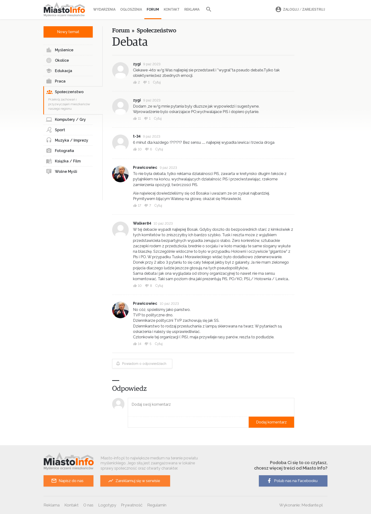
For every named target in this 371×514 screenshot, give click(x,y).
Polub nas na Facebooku (292, 480)
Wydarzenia (104, 9)
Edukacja (59, 70)
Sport (55, 130)
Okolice (57, 60)
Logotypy (107, 505)
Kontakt (172, 9)
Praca (56, 81)
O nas (88, 505)
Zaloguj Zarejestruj (299, 9)
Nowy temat (68, 32)
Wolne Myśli (61, 171)
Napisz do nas (67, 480)
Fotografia (60, 150)
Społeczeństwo (65, 92)
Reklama (191, 9)
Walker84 (142, 223)
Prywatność (131, 505)
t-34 (137, 136)
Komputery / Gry (66, 119)
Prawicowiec (145, 167)
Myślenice (59, 50)
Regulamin (156, 505)
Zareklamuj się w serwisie (134, 480)
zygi (137, 64)
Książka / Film (63, 161)
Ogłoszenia (131, 9)
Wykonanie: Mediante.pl (301, 505)
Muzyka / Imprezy (67, 140)
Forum (153, 9)
